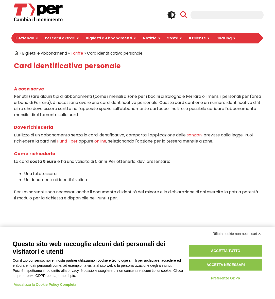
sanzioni (176, 129)
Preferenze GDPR (225, 278)
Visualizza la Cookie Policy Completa (45, 284)
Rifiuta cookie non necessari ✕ (237, 234)
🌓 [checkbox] (171, 15)
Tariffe (71, 53)
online (68, 135)
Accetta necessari (226, 265)
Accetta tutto (225, 251)
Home (16, 53)
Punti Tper (38, 135)
